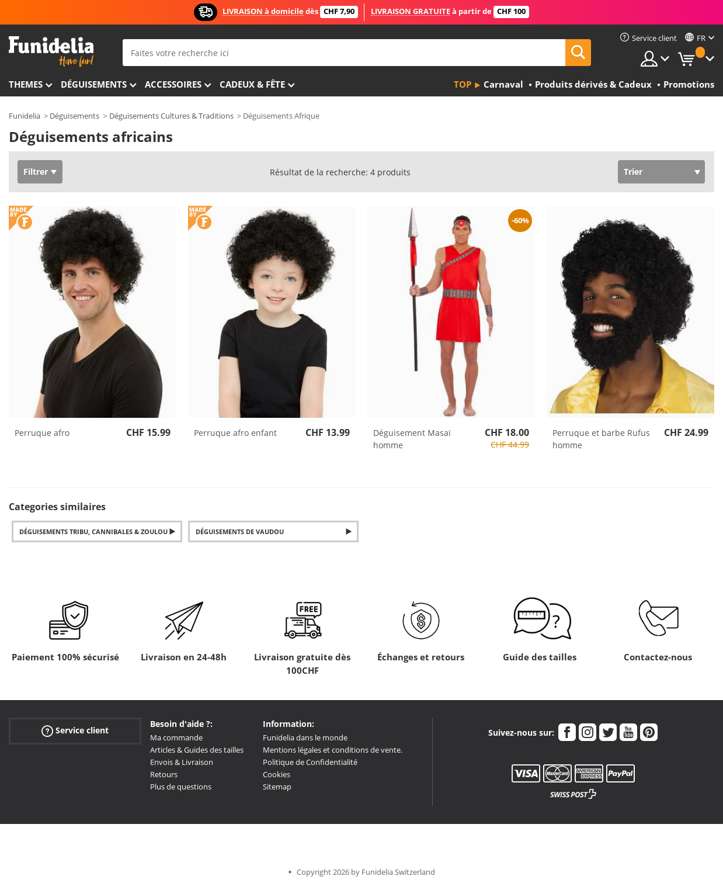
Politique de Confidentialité (310, 762)
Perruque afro (42, 432)
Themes (26, 84)
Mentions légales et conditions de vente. (332, 749)
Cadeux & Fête (252, 84)
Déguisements (94, 84)
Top (462, 84)
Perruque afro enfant (235, 432)
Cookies (276, 774)
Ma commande (176, 737)
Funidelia (24, 115)
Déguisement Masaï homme (412, 439)
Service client (75, 731)
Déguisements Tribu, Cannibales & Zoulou (93, 531)
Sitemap (277, 786)
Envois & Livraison (181, 762)
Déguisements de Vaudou (240, 531)
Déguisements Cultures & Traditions (171, 115)
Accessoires (173, 84)
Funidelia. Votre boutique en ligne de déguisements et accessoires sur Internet (51, 51)
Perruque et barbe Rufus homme (601, 439)
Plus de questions (180, 786)
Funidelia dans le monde (305, 737)
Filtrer (35, 171)
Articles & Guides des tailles (197, 749)
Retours (164, 774)
